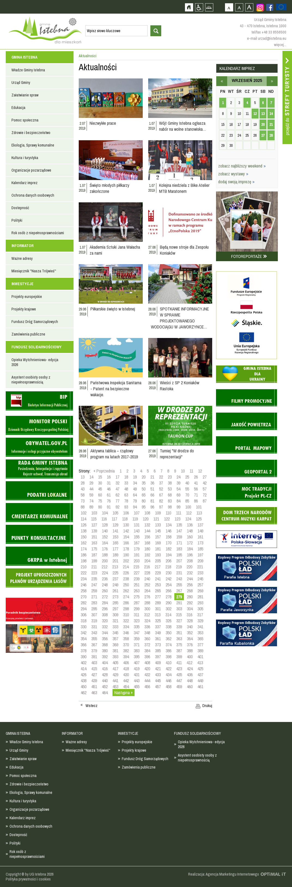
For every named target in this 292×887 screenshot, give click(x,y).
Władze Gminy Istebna (28, 70)
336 (147, 627)
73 (82, 501)
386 (168, 651)
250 (126, 585)
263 (136, 591)
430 (126, 675)
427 (94, 675)
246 (83, 585)
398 (168, 657)
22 (161, 477)
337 (158, 627)
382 (126, 651)
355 (94, 639)
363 (179, 639)
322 (126, 621)
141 (115, 531)
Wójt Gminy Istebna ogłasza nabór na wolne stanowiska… (182, 126)
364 (190, 639)
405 (115, 663)
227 (136, 573)
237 (115, 579)
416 (105, 669)
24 (178, 477)
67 (161, 495)
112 (188, 513)
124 (188, 519)
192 (147, 555)
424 (190, 669)
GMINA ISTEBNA (24, 57)
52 (161, 489)
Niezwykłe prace (103, 123)
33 (126, 483)
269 (200, 591)
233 (200, 573)
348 (147, 633)
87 (204, 501)
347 (136, 633)
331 (94, 627)
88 (82, 507)
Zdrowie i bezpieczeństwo (30, 132)
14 (91, 477)
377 (200, 645)
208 (190, 561)
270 (83, 597)
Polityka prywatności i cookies (28, 879)
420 (147, 669)
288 (147, 603)
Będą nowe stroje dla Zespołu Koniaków (184, 250)
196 (190, 555)
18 (126, 477)
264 (147, 591)
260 (105, 591)
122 (167, 519)
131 (136, 525)
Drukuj (207, 705)
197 (200, 555)
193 (158, 555)
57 (204, 489)
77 (117, 501)
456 (147, 687)
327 (179, 621)
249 (115, 585)
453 (115, 687)
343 (94, 633)
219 (179, 567)
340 (190, 627)
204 (147, 561)
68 (170, 495)
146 (168, 531)
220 (189, 567)
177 (115, 549)
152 (105, 537)
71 (196, 495)
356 (105, 639)
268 (190, 591)
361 (158, 639)
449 (200, 681)
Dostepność (20, 207)
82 (161, 501)
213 (115, 567)
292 (190, 603)
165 (115, 543)
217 (157, 567)
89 (91, 507)
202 (126, 561)
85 (187, 501)
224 (105, 573)
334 (126, 627)
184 (190, 549)
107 (136, 513)
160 (190, 537)
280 (190, 597)
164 (105, 543)
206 (168, 561)
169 (158, 543)
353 (200, 633)
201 (115, 561)
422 (168, 669)
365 (200, 639)
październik (272, 81)
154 (126, 537)
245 (200, 579)
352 (190, 633)
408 (147, 663)
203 (136, 561)
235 (94, 579)
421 (158, 669)
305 (200, 609)
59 (91, 495)
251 (136, 585)
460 (190, 687)
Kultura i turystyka (24, 157)
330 (83, 627)
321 (115, 621)
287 (136, 603)
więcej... (280, 44)
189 (115, 555)
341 (200, 627)
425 (200, 669)
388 (190, 651)
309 (115, 615)
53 (170, 489)
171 (179, 543)
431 (136, 675)
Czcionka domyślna (228, 7)
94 (135, 507)
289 (158, 603)
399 (179, 657)
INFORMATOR (22, 245)
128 (105, 525)
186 (83, 555)
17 (117, 477)
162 (83, 543)
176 (105, 549)
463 (94, 693)
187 (94, 555)
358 (126, 639)
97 (161, 507)
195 (179, 555)
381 (115, 651)
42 (204, 483)
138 (83, 531)
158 (168, 537)
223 (94, 573)
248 (105, 585)
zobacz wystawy (233, 173)
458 (168, 687)
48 (126, 489)
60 (100, 495)
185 (200, 549)
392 (105, 657)
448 (190, 681)
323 (136, 621)
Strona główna (188, 7)
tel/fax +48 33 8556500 (268, 32)
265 (158, 591)
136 (190, 525)
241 (158, 579)
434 (168, 675)
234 (83, 579)
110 (168, 513)
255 (179, 585)
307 (94, 615)
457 (158, 687)
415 (94, 669)
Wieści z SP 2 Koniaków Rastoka (179, 386)
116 (104, 519)
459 (179, 687)
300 (147, 609)
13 (82, 477)
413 (200, 663)
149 (200, 531)
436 (190, 675)
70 (187, 495)
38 (170, 483)
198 (83, 561)
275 (136, 597)
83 (170, 501)
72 (204, 495)
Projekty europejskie (26, 296)
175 (94, 549)
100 (188, 507)
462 (83, 693)
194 (168, 555)
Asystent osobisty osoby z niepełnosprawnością (30, 380)
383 (136, 651)
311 (136, 615)
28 (82, 483)
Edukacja (18, 107)
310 (126, 615)
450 (83, 687)
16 (109, 477)
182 (168, 549)
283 (94, 603)
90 (100, 507)
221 (200, 567)
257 (200, 585)
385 (158, 651)
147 (179, 531)
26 (196, 477)
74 (91, 501)
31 (109, 483)
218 (168, 567)
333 (115, 627)
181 (158, 549)
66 (152, 495)
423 (179, 669)
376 (190, 645)
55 (187, 489)
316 (189, 615)
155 (136, 537)
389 (200, 651)
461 (200, 687)
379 (94, 651)
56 (196, 489)
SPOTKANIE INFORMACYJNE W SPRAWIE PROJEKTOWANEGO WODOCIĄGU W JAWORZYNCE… (180, 318)
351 (179, 633)
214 (126, 567)
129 (115, 525)
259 (94, 591)
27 (204, 477)
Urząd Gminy (20, 82)
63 (126, 495)
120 (145, 519)
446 (168, 681)
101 (199, 507)
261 (115, 591)
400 (190, 657)
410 (168, 663)
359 (136, 639)
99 (178, 507)
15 (100, 477)
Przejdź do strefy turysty (287, 97)
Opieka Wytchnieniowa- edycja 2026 (34, 362)
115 (93, 519)
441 (115, 681)
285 (115, 603)
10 (183, 471)
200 (105, 561)
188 (105, 555)
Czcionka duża (249, 7)
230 (168, 573)
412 (189, 663)
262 (126, 591)
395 (136, 657)
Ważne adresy (22, 258)
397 (158, 657)
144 (147, 531)
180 (147, 549)
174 (83, 549)
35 (143, 483)
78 (126, 501)
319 (94, 621)
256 (190, 585)
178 (126, 549)
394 (126, 657)
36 (152, 483)
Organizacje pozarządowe (31, 170)
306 (83, 615)
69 (178, 495)
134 (168, 525)
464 (105, 693)
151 (94, 537)
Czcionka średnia (239, 7)
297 (115, 609)
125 (199, 519)
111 (178, 513)
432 (147, 675)
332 (105, 627)
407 (136, 663)
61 (109, 495)
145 (158, 531)
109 (158, 513)
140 (105, 531)
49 (135, 489)
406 (126, 663)
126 (83, 525)
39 (178, 483)
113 (199, 513)
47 (117, 489)
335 (136, 627)
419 (136, 669)
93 (126, 507)
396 (147, 657)
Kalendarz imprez (24, 182)
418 (126, 669)
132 (147, 525)
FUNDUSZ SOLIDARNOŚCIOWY (36, 347)
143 (136, 531)
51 (152, 489)
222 (83, 573)
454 (126, 687)
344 (105, 633)
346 (126, 633)
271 (94, 597)
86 (196, 501)
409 (158, 663)
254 (168, 585)
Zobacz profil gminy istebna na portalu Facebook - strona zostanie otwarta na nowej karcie (269, 7)
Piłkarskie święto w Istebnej (112, 309)
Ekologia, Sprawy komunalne (32, 145)
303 (179, 609)
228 (147, 573)
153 (115, 537)
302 (168, 609)
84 (178, 501)
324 (147, 621)
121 (156, 519)
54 (178, 489)
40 (187, 483)
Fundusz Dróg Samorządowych (34, 321)
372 (147, 645)
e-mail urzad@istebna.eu (266, 38)
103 (94, 513)
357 (115, 639)
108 (147, 513)
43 (82, 489)
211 (94, 567)
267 (179, 591)
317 (200, 615)
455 (136, 687)
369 (115, 645)
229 (158, 573)
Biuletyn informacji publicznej (39, 400)
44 (91, 489)
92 (117, 507)
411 (179, 663)
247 (94, 585)
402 (83, 663)
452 (105, 687)
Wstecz (92, 705)
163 (94, 543)
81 (152, 501)
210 (83, 567)
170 (168, 543)
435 (179, 675)
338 (168, 627)
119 (135, 519)
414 (83, 669)
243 (179, 579)
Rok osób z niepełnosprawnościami (37, 232)
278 (168, 597)
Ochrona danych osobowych (32, 195)
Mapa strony (209, 7)
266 (168, 591)
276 (147, 597)
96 (152, 507)
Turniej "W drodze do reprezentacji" (177, 454)
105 (115, 513)
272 (105, 597)
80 (143, 501)
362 (168, 639)
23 (170, 477)
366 (83, 645)
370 (126, 645)
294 (83, 609)
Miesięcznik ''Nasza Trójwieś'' (33, 271)
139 (94, 531)
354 (83, 639)
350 (168, 633)
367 (94, 645)
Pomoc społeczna (24, 120)
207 (179, 561)
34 (135, 483)
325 (158, 621)
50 (143, 489)
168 (147, 543)
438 (83, 681)
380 (105, 651)
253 (158, 585)
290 (168, 603)
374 (168, 645)
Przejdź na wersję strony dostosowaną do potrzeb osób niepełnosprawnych (198, 7)
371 (136, 645)
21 (152, 477)
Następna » (123, 693)
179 (136, 549)
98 (170, 507)
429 (115, 675)
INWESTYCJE (22, 283)
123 (177, 519)
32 (117, 483)
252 (147, 585)
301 (158, 609)
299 (136, 609)
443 (136, 681)
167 (136, 543)
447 (179, 681)
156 (147, 537)
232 (190, 573)
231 (179, 573)
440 (105, 681)
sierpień (221, 81)
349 (158, 633)
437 (200, 675)
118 (124, 519)
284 (105, 603)
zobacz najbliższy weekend (242, 165)
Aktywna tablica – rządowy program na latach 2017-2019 (114, 454)
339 (179, 627)
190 (126, 555)
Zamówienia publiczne (28, 334)
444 (147, 681)
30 (100, 483)
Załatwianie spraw (24, 95)
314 (168, 615)
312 (147, 615)
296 (105, 609)
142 (126, 531)
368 (105, 645)
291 (179, 603)
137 (200, 525)
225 (115, 573)
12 (200, 471)
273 (115, 597)
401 (200, 657)
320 (105, 621)
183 (179, 549)
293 (200, 603)
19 (135, 477)
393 (115, 657)
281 (200, 597)
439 (94, 681)
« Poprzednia (104, 471)
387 (179, 651)
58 (82, 495)
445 (158, 681)
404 (105, 663)
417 (115, 669)
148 (190, 531)
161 (200, 537)
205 (158, 561)
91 (109, 507)
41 (196, 483)
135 (179, 525)
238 (126, 579)
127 (94, 525)
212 (104, 567)
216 (147, 567)
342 (83, 633)
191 (136, 555)
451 (94, 687)
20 (143, 477)
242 (168, 579)
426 (83, 675)
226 (126, 573)
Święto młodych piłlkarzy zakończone (109, 188)
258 (83, 591)
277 (158, 597)
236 (105, 579)
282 (83, 603)
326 (168, 621)
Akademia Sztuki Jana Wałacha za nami (115, 250)
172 (190, 543)
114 (83, 519)
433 (158, 675)
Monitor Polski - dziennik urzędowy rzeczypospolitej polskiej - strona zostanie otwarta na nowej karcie (39, 425)
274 (126, 597)
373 (158, 645)
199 (94, 561)
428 (105, 675)
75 (100, 501)
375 (179, 645)
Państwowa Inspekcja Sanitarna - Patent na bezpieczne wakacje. (115, 389)
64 (135, 495)
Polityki (16, 220)
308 (105, 615)
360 (147, 639)
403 (94, 663)
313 (157, 615)
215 (136, 567)
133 (158, 525)
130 (126, 525)
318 (83, 621)
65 (143, 495)
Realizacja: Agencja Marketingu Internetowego (223, 874)
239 (136, 579)
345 (115, 633)
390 (83, 657)
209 (200, 561)
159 (179, 537)
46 (109, 489)
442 (126, 681)
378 (83, 651)
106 (126, 513)
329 (200, 621)
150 (83, 537)
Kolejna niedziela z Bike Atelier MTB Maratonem (184, 188)
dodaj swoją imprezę (236, 181)
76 (109, 501)
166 (126, 543)
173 (200, 543)
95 (143, 507)
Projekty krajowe (23, 309)
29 (91, 483)
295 (94, 609)
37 (161, 483)
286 (126, 603)
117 (114, 519)
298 (126, 609)
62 (117, 495)
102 (83, 513)
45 (100, 489)
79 (135, 501)
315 (179, 615)
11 (191, 471)
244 (190, 579)
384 (147, 651)
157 (158, 537)
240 (147, 579)
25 (187, 477)
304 (190, 609)
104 (105, 513)
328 (190, 621)
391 (94, 657)
